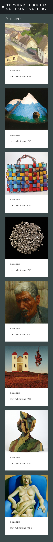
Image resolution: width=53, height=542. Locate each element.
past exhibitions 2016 (21, 76)
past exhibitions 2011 (20, 399)
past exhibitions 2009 (21, 528)
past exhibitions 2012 (20, 334)
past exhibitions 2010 (21, 463)
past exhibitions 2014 (21, 205)
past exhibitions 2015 (20, 141)
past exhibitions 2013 (20, 270)
